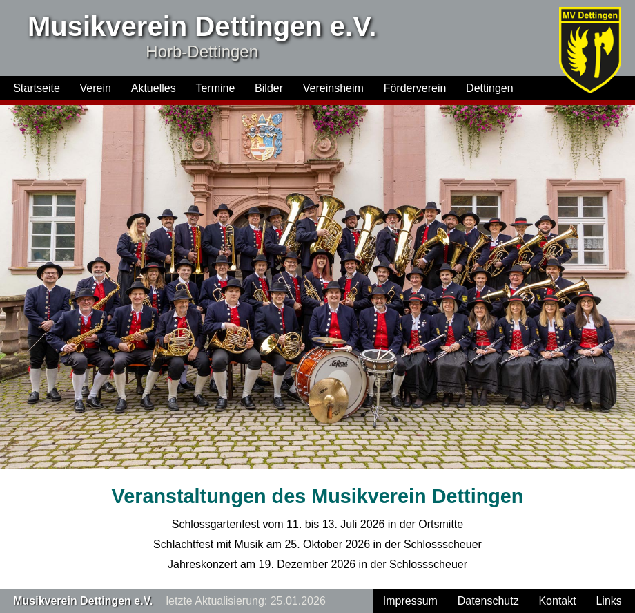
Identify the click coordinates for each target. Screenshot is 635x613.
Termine (215, 88)
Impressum (410, 601)
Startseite (36, 88)
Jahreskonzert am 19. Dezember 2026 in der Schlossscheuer (317, 564)
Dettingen (490, 88)
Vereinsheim (333, 88)
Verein (95, 88)
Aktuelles (153, 88)
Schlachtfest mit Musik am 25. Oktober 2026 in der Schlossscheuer (317, 544)
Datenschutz (488, 601)
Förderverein (415, 88)
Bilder (269, 88)
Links (608, 601)
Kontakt (557, 601)
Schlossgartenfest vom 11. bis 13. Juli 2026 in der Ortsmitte (317, 524)
